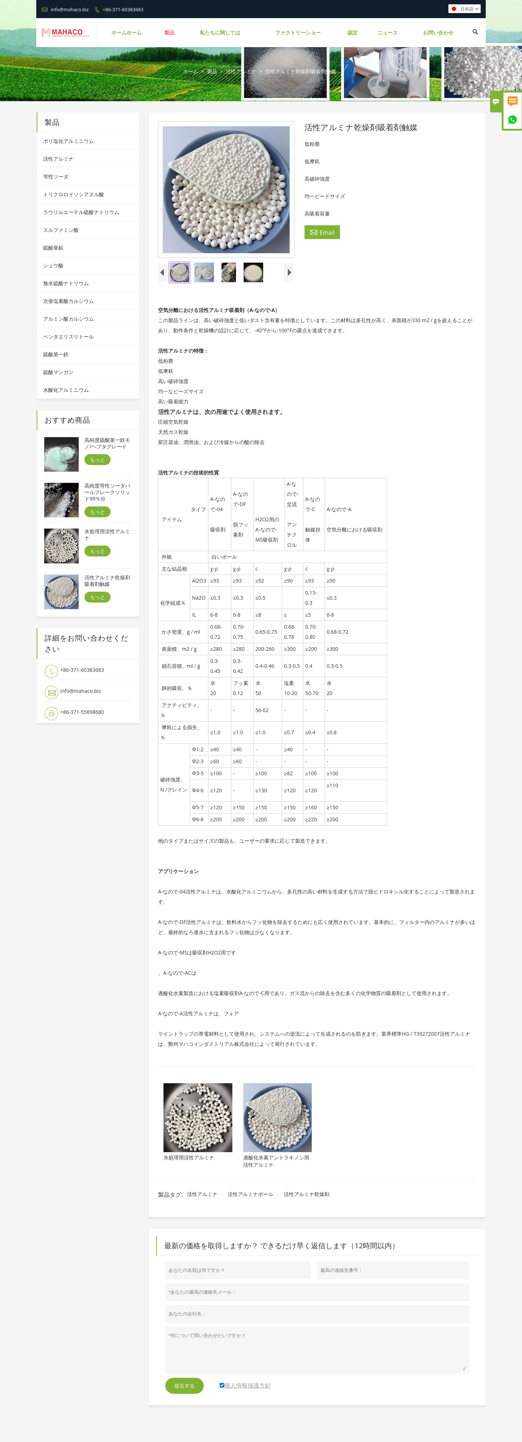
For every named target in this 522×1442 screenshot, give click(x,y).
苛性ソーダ (56, 176)
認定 (353, 32)
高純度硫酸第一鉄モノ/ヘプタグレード (107, 443)
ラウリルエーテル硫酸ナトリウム (81, 212)
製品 (169, 32)
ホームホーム (126, 32)
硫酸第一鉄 (56, 354)
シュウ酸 (53, 265)
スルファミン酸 (61, 229)
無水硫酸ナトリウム (66, 283)
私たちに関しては (220, 32)
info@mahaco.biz (69, 9)
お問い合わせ (438, 32)
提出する (184, 1386)
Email (322, 232)
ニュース (387, 32)
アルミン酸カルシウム (68, 318)
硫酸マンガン (58, 372)
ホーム (190, 71)
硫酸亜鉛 (53, 247)
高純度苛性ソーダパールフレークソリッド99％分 (107, 492)
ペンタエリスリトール (68, 336)
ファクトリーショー (298, 32)
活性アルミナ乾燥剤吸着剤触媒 (107, 580)
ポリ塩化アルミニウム (68, 140)
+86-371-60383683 (123, 9)
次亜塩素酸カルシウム (68, 300)
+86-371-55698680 (82, 711)
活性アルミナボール (250, 1194)
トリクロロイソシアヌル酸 (73, 194)
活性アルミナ (241, 71)
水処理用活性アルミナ (107, 534)
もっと (97, 459)
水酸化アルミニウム (66, 389)
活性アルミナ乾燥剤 (307, 1194)
